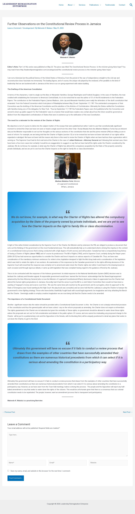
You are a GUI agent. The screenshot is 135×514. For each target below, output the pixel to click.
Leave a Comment (14, 28)
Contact (122, 5)
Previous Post (9, 412)
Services (85, 5)
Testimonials (111, 5)
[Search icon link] (131, 5)
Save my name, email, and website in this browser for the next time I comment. (40, 473)
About (74, 5)
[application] (77, 5)
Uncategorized (28, 28)
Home (65, 5)
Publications (97, 5)
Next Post (127, 412)
